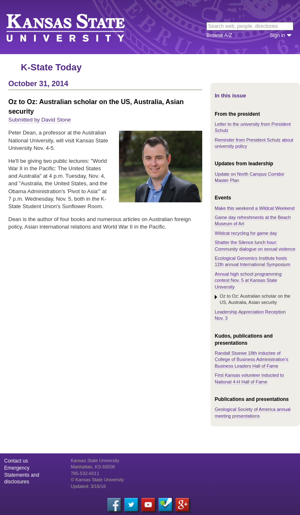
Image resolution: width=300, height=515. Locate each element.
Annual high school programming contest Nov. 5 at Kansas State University (248, 280)
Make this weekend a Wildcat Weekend (255, 208)
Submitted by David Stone (39, 120)
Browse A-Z (219, 35)
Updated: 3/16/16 (88, 486)
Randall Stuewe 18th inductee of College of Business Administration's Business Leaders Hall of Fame (251, 359)
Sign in (277, 35)
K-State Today (51, 67)
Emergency (17, 468)
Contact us (16, 461)
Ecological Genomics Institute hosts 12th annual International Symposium (252, 261)
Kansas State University (76, 27)
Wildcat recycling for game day (246, 233)
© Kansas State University (97, 479)
